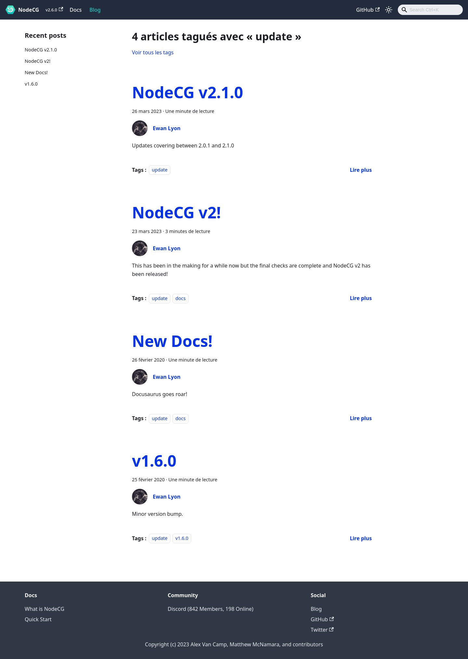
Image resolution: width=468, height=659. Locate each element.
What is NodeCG (44, 608)
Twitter (322, 629)
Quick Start (38, 619)
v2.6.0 (54, 10)
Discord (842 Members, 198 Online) (211, 608)
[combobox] (430, 10)
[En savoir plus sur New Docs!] (361, 418)
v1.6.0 (31, 84)
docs (181, 298)
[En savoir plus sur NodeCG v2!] (361, 298)
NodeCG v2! (37, 61)
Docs (76, 9)
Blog (94, 9)
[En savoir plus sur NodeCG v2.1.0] (361, 169)
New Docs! (36, 72)
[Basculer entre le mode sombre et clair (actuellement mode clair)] (389, 10)
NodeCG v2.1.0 (41, 50)
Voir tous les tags (153, 52)
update (159, 170)
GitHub (368, 9)
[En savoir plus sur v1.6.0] (361, 538)
